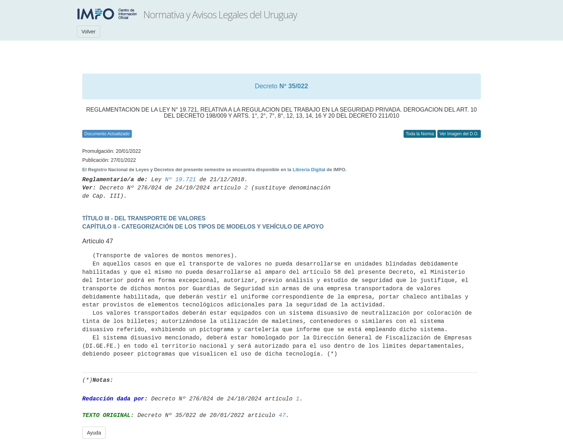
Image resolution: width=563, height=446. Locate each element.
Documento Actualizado (107, 133)
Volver (89, 31)
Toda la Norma (420, 133)
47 (282, 415)
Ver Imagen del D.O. (459, 133)
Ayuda (94, 433)
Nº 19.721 (180, 180)
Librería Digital (309, 169)
